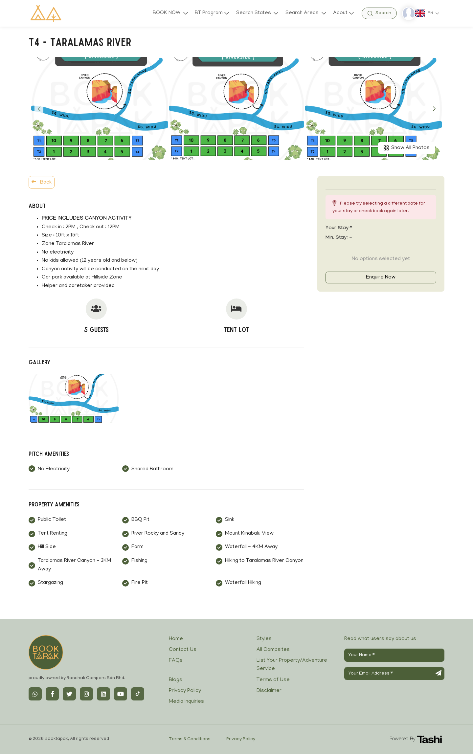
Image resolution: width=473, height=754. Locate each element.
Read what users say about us (380, 639)
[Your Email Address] (394, 673)
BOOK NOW (166, 13)
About (340, 13)
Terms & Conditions (190, 739)
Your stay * (339, 229)
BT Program (208, 13)
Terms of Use (273, 680)
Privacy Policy (185, 691)
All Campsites (273, 650)
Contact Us (182, 650)
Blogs (175, 680)
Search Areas (302, 13)
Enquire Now (380, 277)
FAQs (176, 661)
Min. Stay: (339, 238)
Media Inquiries (186, 702)
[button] (38, 108)
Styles (264, 639)
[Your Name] (394, 655)
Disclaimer (269, 691)
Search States (254, 13)
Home (176, 639)
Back (42, 182)
